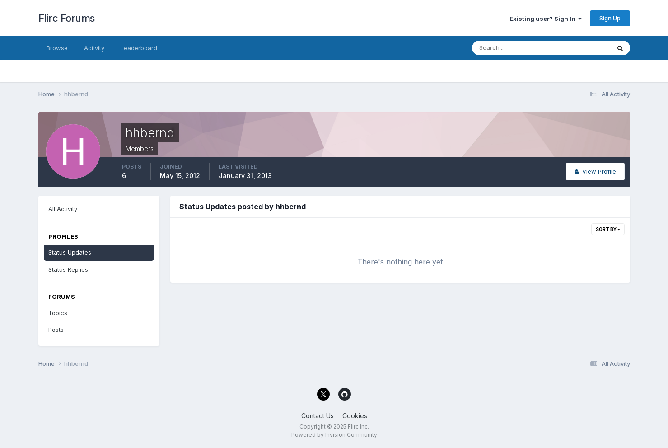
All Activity (62, 208)
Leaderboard (139, 48)
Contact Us (317, 416)
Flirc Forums (66, 18)
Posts (56, 329)
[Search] (511, 48)
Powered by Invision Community (334, 434)
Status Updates (69, 252)
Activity (94, 48)
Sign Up (610, 18)
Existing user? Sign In (545, 18)
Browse (57, 48)
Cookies (354, 416)
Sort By (608, 229)
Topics (57, 312)
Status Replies (68, 269)
